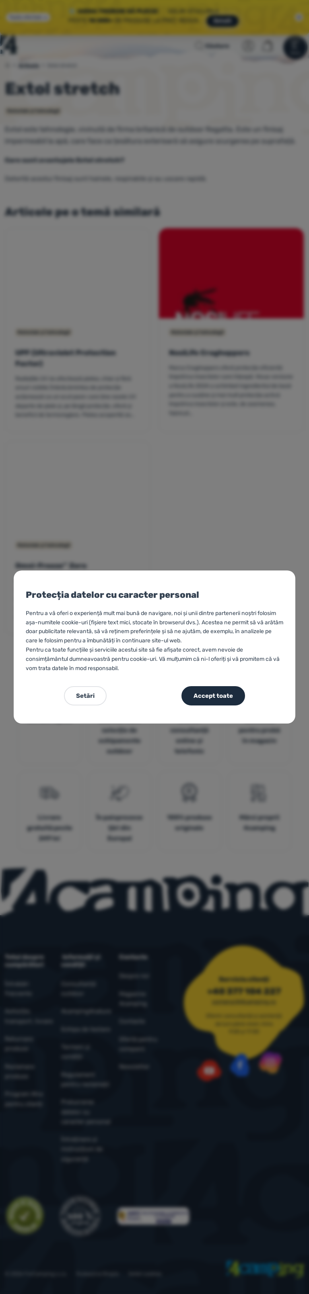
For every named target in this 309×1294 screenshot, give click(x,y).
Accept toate (213, 695)
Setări (85, 695)
